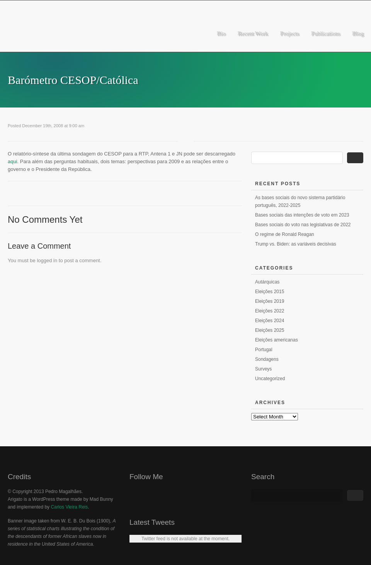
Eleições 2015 (269, 291)
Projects (289, 33)
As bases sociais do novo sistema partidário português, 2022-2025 (300, 201)
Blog (357, 33)
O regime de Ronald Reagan (284, 234)
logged (44, 260)
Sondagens (267, 359)
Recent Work (252, 33)
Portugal (263, 349)
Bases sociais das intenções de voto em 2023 (302, 215)
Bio (221, 33)
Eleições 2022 (269, 311)
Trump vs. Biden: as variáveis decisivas (295, 244)
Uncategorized (270, 378)
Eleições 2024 (269, 320)
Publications (325, 33)
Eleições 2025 (269, 330)
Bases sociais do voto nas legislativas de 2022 (303, 224)
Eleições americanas (276, 340)
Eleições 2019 (269, 301)
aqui (12, 161)
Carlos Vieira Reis (69, 507)
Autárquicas (267, 282)
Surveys (263, 369)
